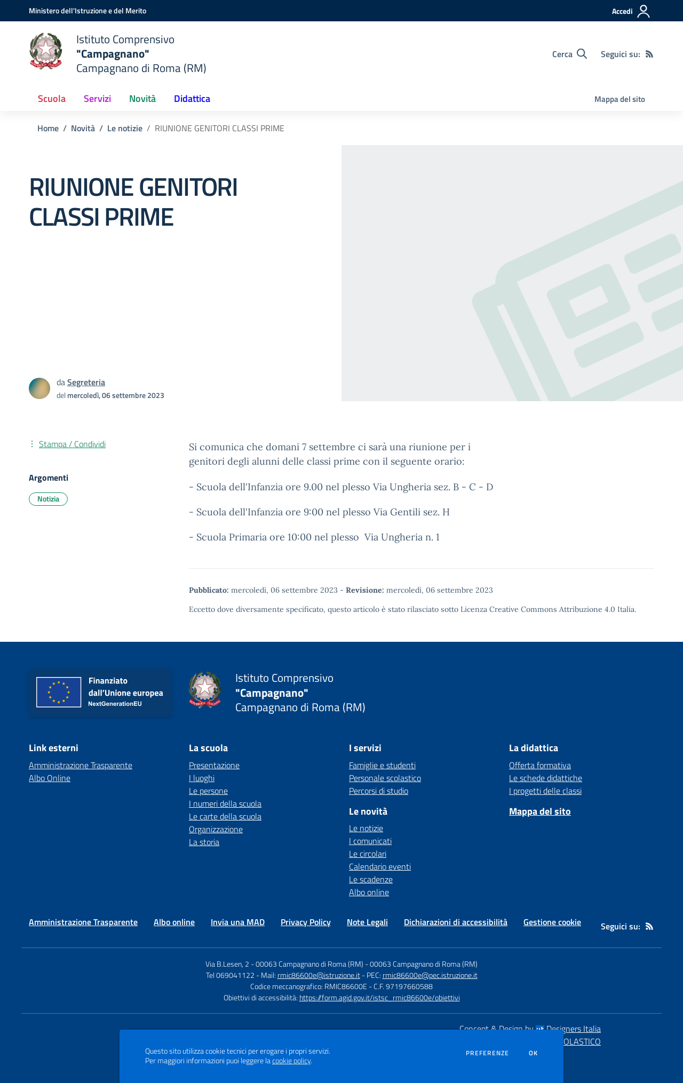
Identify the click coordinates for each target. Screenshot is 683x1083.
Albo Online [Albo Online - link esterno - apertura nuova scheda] (49, 777)
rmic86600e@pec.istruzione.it (430, 975)
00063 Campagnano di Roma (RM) (424, 963)
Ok (533, 1053)
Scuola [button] (52, 98)
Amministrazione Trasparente (83, 921)
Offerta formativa (540, 765)
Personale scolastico (385, 777)
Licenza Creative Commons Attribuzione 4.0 (537, 609)
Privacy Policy (306, 921)
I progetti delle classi (545, 790)
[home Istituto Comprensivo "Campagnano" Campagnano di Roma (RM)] (118, 53)
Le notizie (124, 128)
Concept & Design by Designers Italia (530, 1028)
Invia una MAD (238, 921)
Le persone (208, 790)
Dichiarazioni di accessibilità (455, 921)
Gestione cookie (552, 921)
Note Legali (367, 921)
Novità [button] (142, 98)
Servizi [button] (97, 98)
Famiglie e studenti (382, 765)
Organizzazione (216, 829)
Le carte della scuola (225, 816)
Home (48, 128)
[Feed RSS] (649, 54)
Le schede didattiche (545, 777)
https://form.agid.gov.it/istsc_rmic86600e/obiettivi (379, 997)
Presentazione (214, 765)
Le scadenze (371, 879)
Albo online (369, 892)
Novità (83, 128)
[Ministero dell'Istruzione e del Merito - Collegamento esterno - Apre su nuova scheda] (87, 10)
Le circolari (367, 853)
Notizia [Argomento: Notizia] (48, 498)
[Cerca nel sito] (569, 54)
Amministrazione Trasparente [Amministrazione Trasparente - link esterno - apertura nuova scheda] (80, 765)
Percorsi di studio (378, 790)
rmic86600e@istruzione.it (318, 975)
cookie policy (291, 1060)
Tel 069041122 (230, 975)
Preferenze (487, 1053)
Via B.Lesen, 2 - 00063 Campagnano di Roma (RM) (284, 963)
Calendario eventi (380, 866)
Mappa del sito (619, 99)
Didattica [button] (192, 98)
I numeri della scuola (225, 803)
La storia (204, 841)
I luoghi (202, 777)
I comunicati (370, 840)
